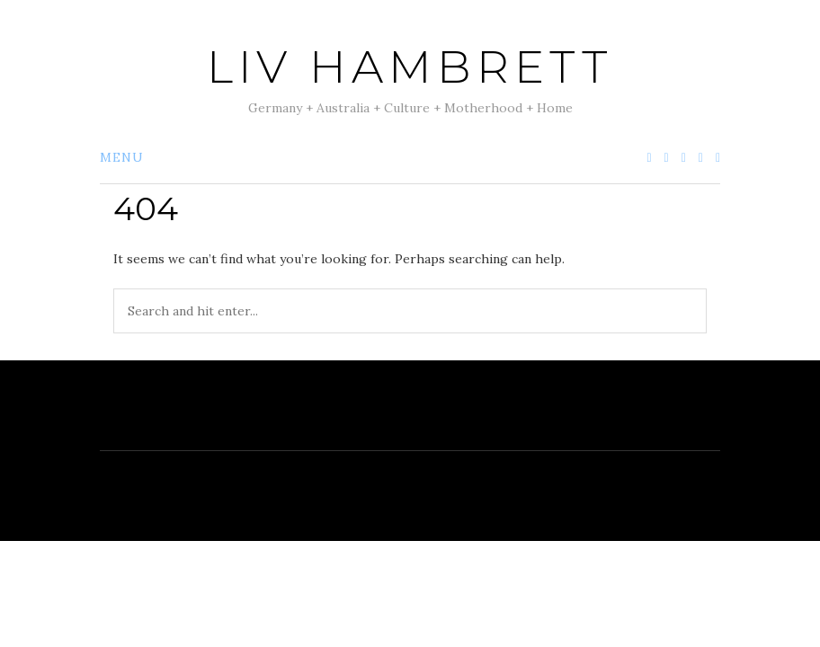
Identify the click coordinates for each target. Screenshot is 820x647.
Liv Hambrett (410, 67)
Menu (122, 157)
